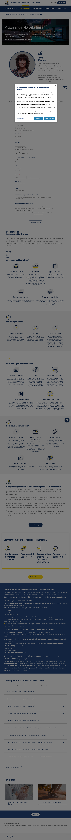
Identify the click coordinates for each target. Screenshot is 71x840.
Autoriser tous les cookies (49, 118)
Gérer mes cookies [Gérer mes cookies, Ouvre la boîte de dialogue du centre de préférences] (20, 118)
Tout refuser (38, 118)
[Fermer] (55, 85)
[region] (36, 103)
